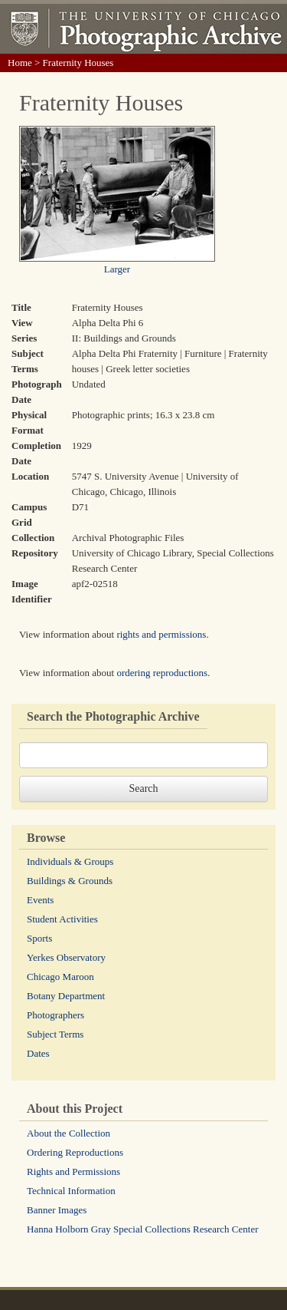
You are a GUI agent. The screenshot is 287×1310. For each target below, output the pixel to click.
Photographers (55, 1015)
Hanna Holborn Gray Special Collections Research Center (143, 1229)
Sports (39, 938)
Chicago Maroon (60, 976)
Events (40, 900)
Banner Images (56, 1210)
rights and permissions (161, 634)
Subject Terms (55, 1034)
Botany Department (66, 995)
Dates (38, 1053)
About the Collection (68, 1133)
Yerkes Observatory (66, 957)
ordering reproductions (161, 672)
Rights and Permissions (73, 1171)
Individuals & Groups (70, 861)
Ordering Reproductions (75, 1152)
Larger (117, 269)
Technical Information (71, 1190)
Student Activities (62, 919)
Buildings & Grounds (70, 880)
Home (20, 62)
